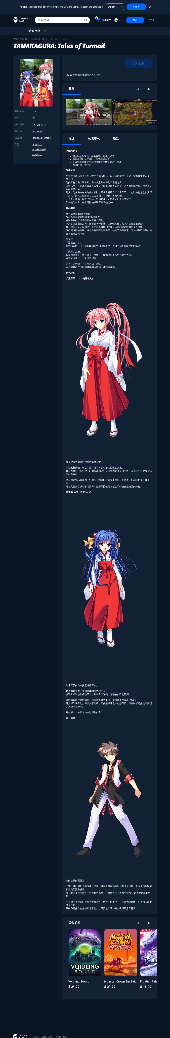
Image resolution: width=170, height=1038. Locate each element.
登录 (135, 20)
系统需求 (94, 138)
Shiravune (37, 131)
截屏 (71, 89)
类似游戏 (74, 923)
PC (33, 118)
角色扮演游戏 (39, 149)
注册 (151, 20)
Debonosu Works (41, 138)
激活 (116, 138)
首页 (16, 39)
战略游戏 (37, 154)
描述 (71, 138)
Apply (136, 6)
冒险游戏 (37, 144)
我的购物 (103, 19)
